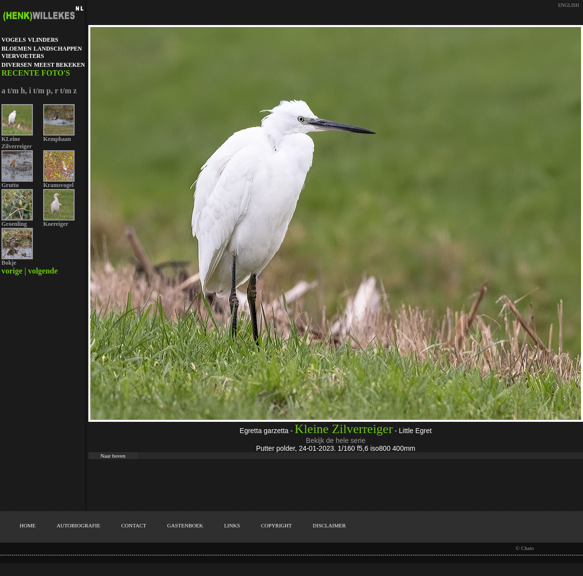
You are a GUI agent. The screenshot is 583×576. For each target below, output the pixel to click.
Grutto (10, 185)
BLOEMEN (16, 48)
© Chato (525, 548)
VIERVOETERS (22, 56)
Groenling (14, 223)
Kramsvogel (58, 185)
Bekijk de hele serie (335, 440)
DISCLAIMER (329, 525)
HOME (27, 525)
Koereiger (55, 223)
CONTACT (133, 525)
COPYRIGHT (276, 525)
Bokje (8, 262)
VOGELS (13, 39)
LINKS (232, 525)
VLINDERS (43, 39)
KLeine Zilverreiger (16, 143)
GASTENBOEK (185, 525)
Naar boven (112, 456)
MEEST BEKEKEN (59, 64)
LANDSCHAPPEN (57, 48)
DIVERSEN (16, 64)
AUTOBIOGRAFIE (78, 525)
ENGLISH (568, 5)
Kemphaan (57, 139)
